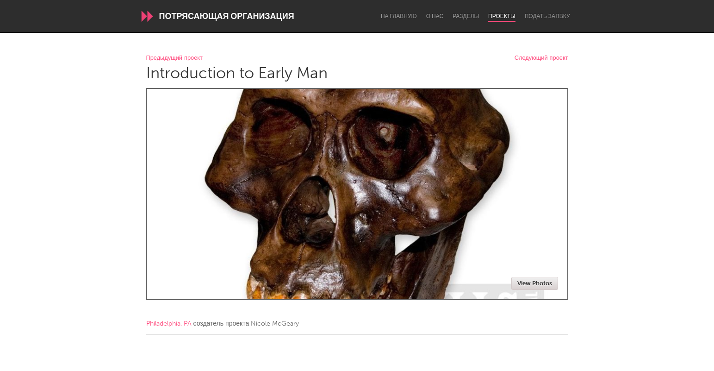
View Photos (534, 283)
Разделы (466, 16)
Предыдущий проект (174, 58)
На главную (399, 16)
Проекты (501, 16)
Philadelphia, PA (169, 323)
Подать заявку (547, 16)
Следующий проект (541, 58)
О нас (434, 16)
